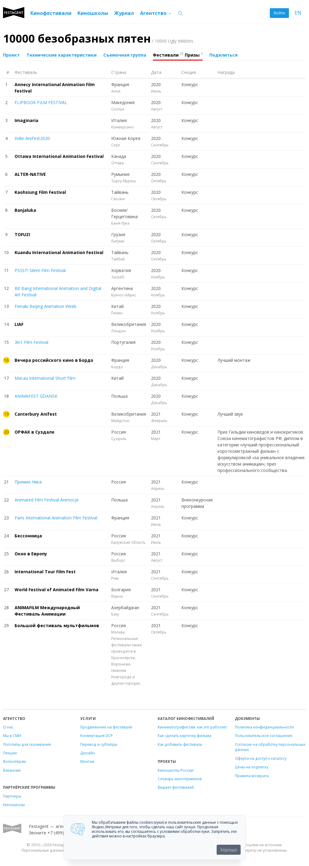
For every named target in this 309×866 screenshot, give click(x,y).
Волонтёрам (14, 761)
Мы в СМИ (12, 735)
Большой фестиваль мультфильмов (57, 625)
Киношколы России (176, 770)
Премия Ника (28, 482)
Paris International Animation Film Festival (56, 518)
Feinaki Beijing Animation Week (45, 306)
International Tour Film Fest (45, 571)
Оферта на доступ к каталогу (261, 758)
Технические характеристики (61, 55)
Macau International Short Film (45, 378)
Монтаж (87, 761)
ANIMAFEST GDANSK (36, 396)
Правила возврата (252, 775)
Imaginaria (26, 120)
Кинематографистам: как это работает (192, 727)
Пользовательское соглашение (263, 735)
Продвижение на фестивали (106, 727)
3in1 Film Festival (31, 342)
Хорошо (228, 850)
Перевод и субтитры (98, 744)
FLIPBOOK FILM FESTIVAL (41, 102)
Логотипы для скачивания (27, 744)
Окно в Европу (31, 554)
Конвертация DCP (96, 735)
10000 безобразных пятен (98, 38)
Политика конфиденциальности (264, 727)
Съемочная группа (124, 55)
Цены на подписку (251, 766)
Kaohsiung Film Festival (40, 192)
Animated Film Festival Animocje (47, 500)
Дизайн (87, 752)
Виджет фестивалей (176, 787)
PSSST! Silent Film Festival (40, 270)
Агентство (156, 13)
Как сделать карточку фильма (184, 735)
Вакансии (12, 770)
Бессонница (28, 536)
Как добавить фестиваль (180, 744)
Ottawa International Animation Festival (59, 156)
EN (298, 13)
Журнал (124, 13)
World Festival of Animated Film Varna (56, 589)
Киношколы (92, 13)
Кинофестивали (50, 13)
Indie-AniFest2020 (32, 138)
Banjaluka (25, 210)
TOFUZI (22, 234)
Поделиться (223, 55)
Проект (11, 55)
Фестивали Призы (178, 54)
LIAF (19, 324)
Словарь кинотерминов (180, 778)
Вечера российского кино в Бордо (54, 360)
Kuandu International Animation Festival (59, 252)
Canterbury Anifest (36, 414)
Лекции (10, 752)
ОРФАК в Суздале (34, 432)
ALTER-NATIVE (30, 174)
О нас (8, 727)
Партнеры (12, 796)
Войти (279, 13)
